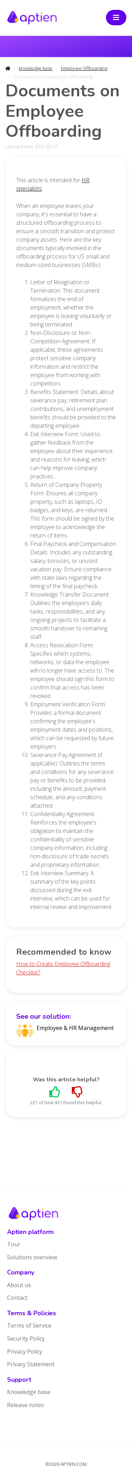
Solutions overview (32, 1257)
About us (19, 1285)
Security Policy (26, 1338)
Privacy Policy (24, 1351)
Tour (13, 1244)
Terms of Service (29, 1325)
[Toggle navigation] (116, 17)
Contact (17, 1298)
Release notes (25, 1405)
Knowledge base (35, 68)
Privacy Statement (31, 1364)
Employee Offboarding (84, 68)
